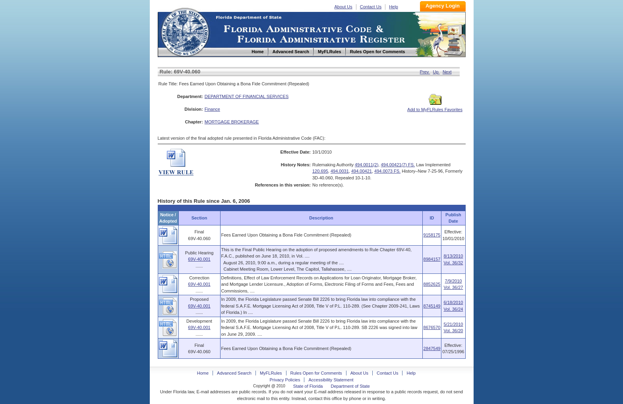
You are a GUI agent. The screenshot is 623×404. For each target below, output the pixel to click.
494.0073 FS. (387, 171)
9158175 (432, 235)
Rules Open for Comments (316, 373)
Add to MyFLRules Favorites (434, 107)
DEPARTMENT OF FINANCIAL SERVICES (247, 96)
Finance (212, 109)
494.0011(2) (366, 164)
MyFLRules (271, 373)
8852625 (432, 284)
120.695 (320, 171)
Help (393, 6)
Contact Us (370, 6)
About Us (343, 6)
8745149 (432, 306)
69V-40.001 (199, 259)
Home (185, 31)
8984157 (432, 259)
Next (447, 71)
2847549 (432, 348)
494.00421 (361, 171)
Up (436, 71)
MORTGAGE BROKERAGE (232, 121)
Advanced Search (234, 373)
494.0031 (340, 171)
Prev (425, 71)
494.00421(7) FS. (398, 164)
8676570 (432, 327)
